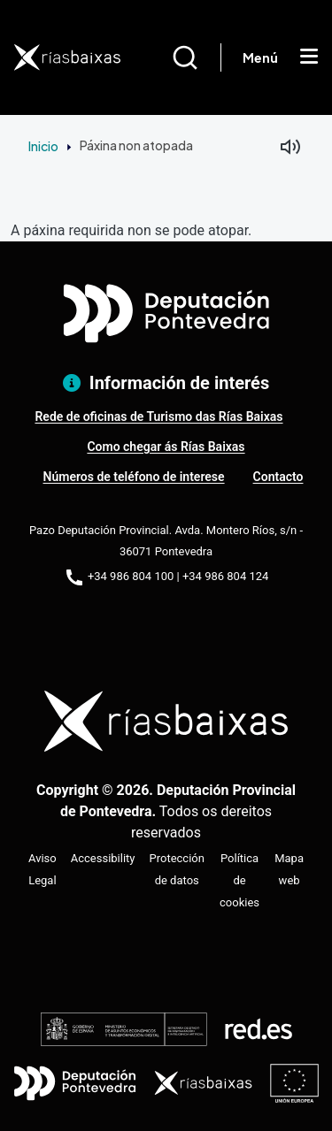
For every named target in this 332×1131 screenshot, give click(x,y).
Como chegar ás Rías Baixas (165, 446)
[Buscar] (196, 57)
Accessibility (103, 858)
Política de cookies (239, 880)
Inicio (43, 146)
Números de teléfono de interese (134, 477)
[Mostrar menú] (309, 57)
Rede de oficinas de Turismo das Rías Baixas (158, 416)
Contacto (278, 477)
